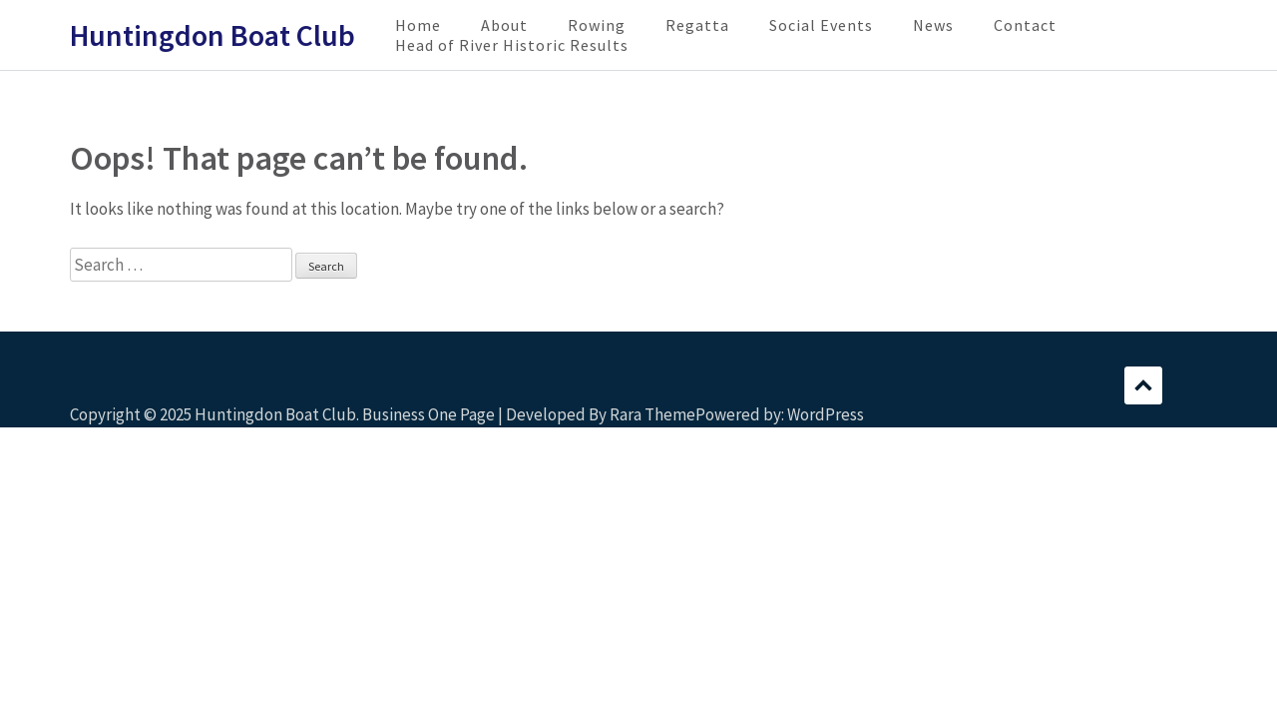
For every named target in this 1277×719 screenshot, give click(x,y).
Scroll (1143, 385)
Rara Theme (652, 414)
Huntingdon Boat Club (212, 35)
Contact (1025, 25)
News (933, 25)
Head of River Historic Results (512, 45)
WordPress (825, 414)
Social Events (821, 25)
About (504, 25)
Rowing (597, 25)
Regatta (697, 25)
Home (418, 25)
